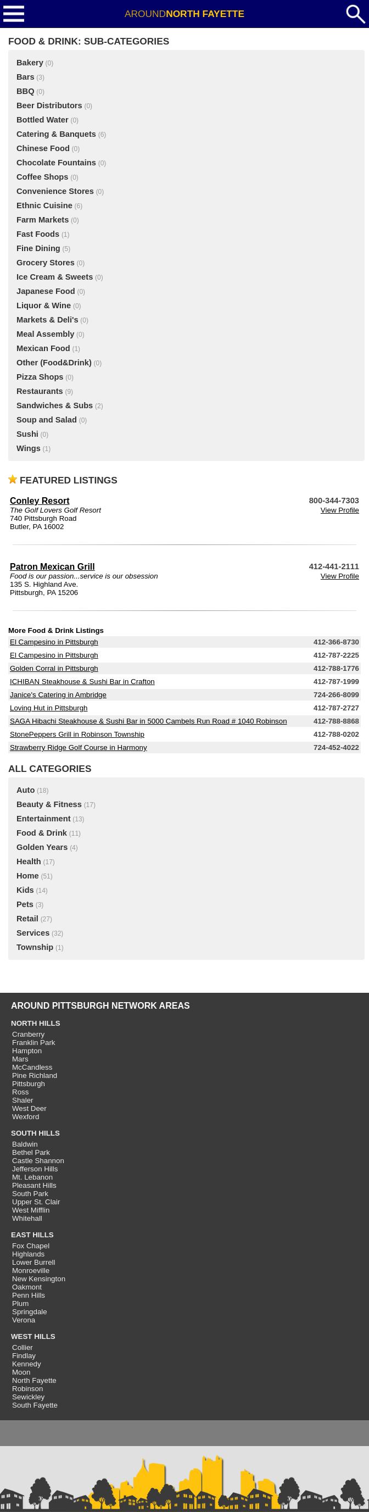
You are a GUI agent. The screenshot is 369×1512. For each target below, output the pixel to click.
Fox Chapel (30, 1246)
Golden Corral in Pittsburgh (54, 668)
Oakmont (27, 1287)
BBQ (25, 91)
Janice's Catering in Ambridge (58, 695)
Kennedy (26, 1364)
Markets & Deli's (47, 319)
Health (28, 861)
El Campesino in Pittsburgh (54, 642)
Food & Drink (41, 833)
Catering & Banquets (56, 134)
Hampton (27, 1051)
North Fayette (34, 1380)
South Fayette (35, 1405)
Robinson (27, 1389)
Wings (28, 448)
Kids (25, 890)
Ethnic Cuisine (44, 205)
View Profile (340, 510)
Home (27, 875)
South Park (30, 1193)
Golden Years (42, 847)
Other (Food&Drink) (54, 362)
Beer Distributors (49, 105)
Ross (20, 1092)
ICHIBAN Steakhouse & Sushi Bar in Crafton (82, 681)
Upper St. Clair (36, 1202)
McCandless (32, 1067)
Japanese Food (45, 291)
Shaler (22, 1100)
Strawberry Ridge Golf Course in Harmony (78, 747)
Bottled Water (42, 119)
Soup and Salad (46, 419)
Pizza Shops (40, 377)
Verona (23, 1320)
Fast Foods (37, 234)
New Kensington (38, 1279)
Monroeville (30, 1270)
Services (32, 933)
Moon (21, 1372)
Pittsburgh (28, 1084)
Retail (27, 918)
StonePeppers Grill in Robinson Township (77, 734)
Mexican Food (43, 348)
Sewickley (28, 1397)
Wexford (25, 1117)
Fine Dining (38, 248)
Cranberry (28, 1034)
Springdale (29, 1312)
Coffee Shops (42, 177)
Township (34, 947)
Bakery (29, 62)
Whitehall (27, 1218)
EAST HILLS (32, 1235)
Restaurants (39, 391)
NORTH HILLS (35, 1023)
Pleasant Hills (34, 1185)
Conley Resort (39, 500)
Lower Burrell (33, 1262)
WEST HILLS (33, 1336)
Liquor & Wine (43, 305)
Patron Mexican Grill (52, 566)
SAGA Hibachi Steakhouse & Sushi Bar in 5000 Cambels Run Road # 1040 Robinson (148, 721)
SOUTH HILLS (35, 1133)
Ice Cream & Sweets (54, 277)
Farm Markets (42, 219)
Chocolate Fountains (56, 162)
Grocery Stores (45, 262)
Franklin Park (33, 1042)
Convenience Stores (55, 191)
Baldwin (25, 1144)
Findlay (24, 1356)
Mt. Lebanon (32, 1177)
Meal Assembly (45, 334)
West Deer (29, 1108)
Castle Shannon (38, 1161)
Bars (25, 77)
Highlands (28, 1254)
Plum (20, 1303)
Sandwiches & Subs (54, 405)
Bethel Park (31, 1152)
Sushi (27, 434)
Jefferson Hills (35, 1169)
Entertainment (43, 818)
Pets (24, 904)
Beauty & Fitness (49, 804)
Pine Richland (34, 1075)
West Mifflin (30, 1210)
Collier (22, 1347)
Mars (20, 1059)
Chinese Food (43, 148)
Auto (25, 790)
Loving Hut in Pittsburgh (49, 708)
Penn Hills (28, 1295)
